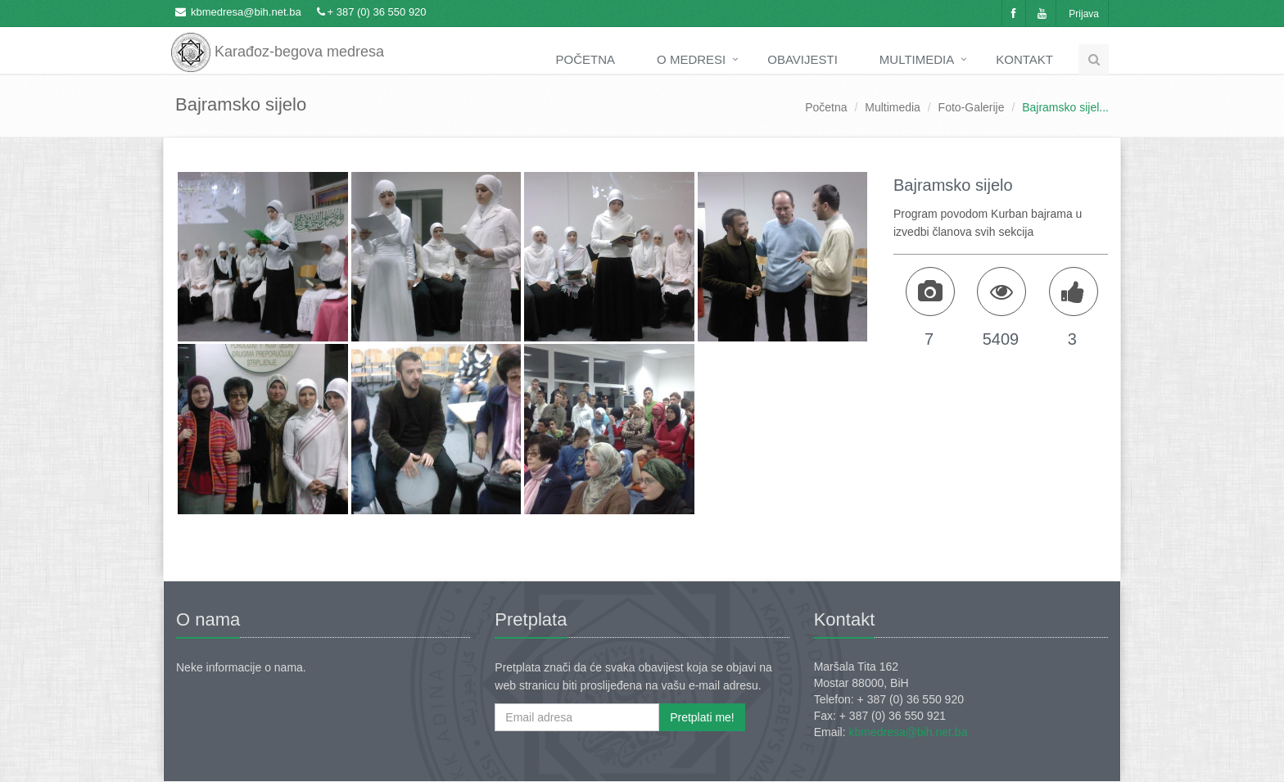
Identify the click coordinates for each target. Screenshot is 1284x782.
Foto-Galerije (971, 107)
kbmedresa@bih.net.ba (246, 12)
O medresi (691, 59)
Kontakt (1024, 59)
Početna (586, 59)
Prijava (1084, 14)
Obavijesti (802, 59)
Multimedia (916, 59)
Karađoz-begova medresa (277, 41)
